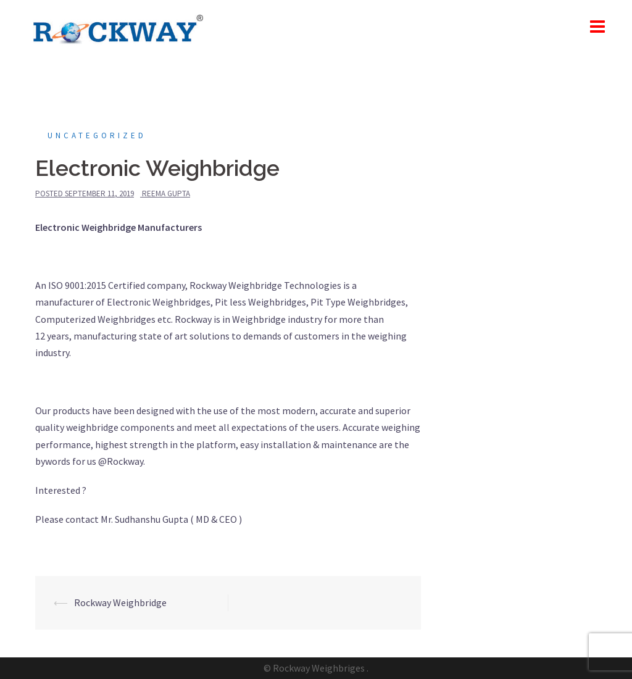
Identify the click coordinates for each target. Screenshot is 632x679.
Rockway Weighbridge (120, 602)
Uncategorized (97, 135)
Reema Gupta (166, 193)
